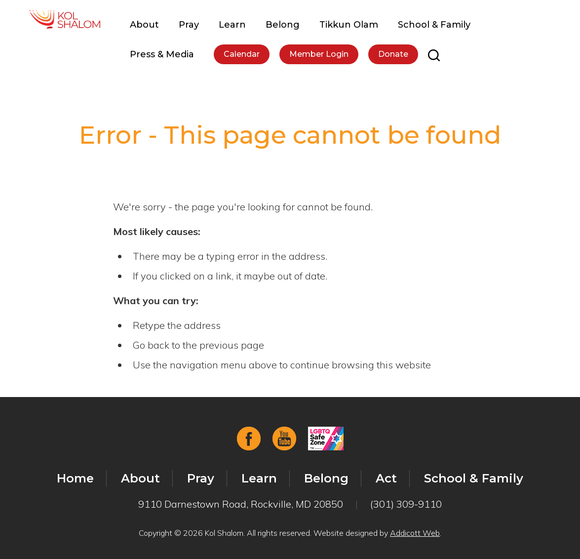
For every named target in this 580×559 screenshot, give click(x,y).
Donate (393, 54)
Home (75, 478)
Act (386, 478)
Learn (232, 24)
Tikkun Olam (348, 24)
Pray (189, 24)
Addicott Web (415, 533)
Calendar (242, 54)
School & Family (434, 24)
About (144, 24)
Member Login (318, 54)
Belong (283, 24)
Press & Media (162, 54)
